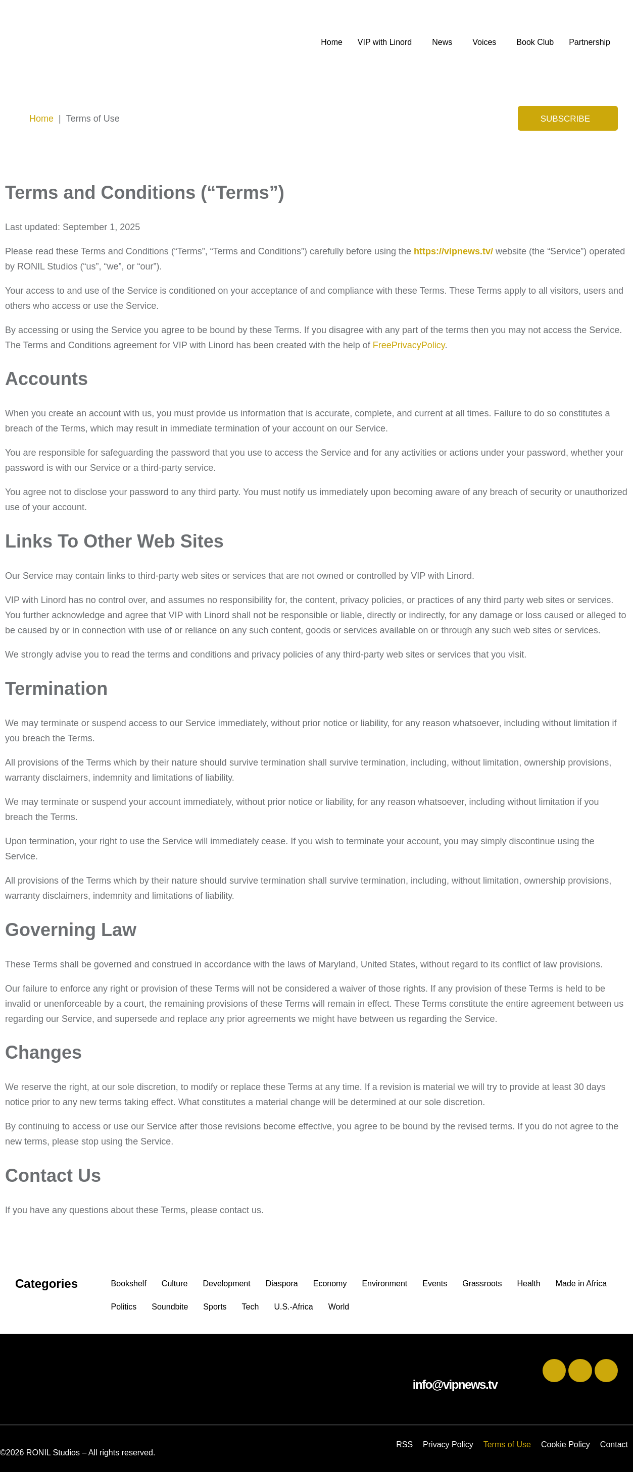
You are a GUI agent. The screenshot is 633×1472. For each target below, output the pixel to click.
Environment (384, 1283)
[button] (387, 42)
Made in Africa (581, 1283)
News (442, 42)
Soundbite (170, 1306)
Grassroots (482, 1283)
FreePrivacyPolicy (409, 345)
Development (226, 1283)
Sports (214, 1306)
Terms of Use (507, 1444)
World (339, 1306)
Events (434, 1283)
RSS (404, 1444)
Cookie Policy (565, 1444)
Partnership (589, 42)
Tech (250, 1306)
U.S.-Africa (293, 1306)
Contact (614, 1444)
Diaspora (282, 1283)
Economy (330, 1283)
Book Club (535, 42)
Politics (124, 1306)
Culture (175, 1283)
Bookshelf (129, 1283)
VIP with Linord (385, 42)
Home (332, 42)
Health (528, 1283)
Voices (484, 42)
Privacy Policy (448, 1444)
